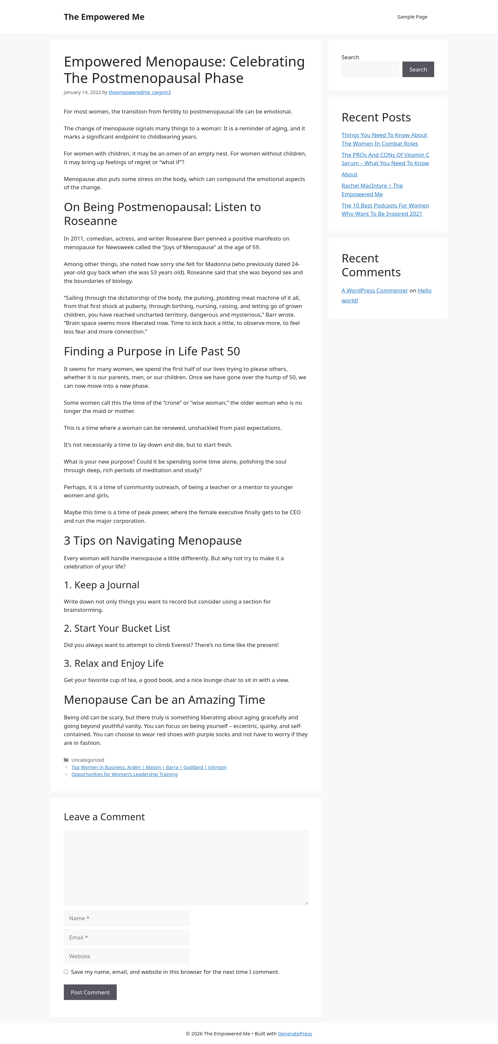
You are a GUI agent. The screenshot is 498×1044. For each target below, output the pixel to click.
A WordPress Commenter (375, 290)
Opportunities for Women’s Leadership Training (124, 774)
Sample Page (412, 16)
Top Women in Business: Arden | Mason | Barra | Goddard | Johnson (149, 767)
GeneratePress (295, 1033)
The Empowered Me (104, 16)
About (349, 174)
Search (350, 57)
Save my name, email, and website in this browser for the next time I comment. (175, 972)
